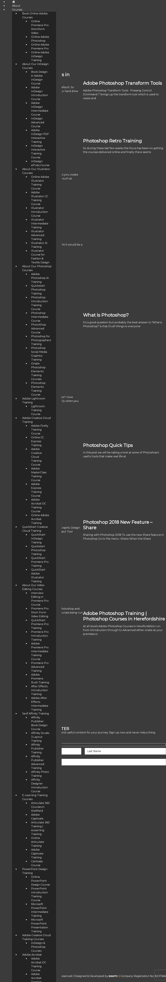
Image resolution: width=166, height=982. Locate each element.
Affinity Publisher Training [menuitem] (37, 748)
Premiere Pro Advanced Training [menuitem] (40, 666)
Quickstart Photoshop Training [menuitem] (38, 289)
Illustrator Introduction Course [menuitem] (39, 211)
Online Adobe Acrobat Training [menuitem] (40, 519)
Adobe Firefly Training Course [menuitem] (39, 429)
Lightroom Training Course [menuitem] (38, 410)
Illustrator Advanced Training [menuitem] (37, 235)
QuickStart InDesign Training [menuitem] (38, 538)
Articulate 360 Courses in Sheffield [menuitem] (40, 806)
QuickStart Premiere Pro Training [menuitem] (40, 561)
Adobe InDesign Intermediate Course (24, 890)
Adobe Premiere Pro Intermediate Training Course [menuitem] (40, 651)
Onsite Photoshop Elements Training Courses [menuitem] (38, 371)
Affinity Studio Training (15, 906)
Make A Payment (11, 850)
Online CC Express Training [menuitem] (37, 441)
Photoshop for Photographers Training (25, 882)
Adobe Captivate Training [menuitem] (37, 853)
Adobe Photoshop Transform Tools (122, 83)
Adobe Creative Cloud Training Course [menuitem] (36, 457)
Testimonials (8, 809)
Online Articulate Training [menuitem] (37, 841)
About (4, 817)
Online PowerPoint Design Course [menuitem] (40, 880)
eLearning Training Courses (17, 826)
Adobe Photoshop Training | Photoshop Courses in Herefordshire (124, 616)
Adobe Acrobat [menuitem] (32, 954)
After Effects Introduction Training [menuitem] (39, 690)
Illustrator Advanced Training (19, 874)
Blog (3, 842)
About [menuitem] (16, 5)
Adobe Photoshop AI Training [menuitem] (40, 278)
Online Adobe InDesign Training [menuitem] (40, 56)
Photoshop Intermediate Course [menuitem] (39, 316)
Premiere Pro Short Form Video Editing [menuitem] (40, 612)
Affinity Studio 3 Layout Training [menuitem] (40, 736)
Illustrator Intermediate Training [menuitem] (39, 223)
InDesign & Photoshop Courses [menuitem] (38, 946)
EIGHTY (114, 976)
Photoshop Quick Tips (108, 445)
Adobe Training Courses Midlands (21, 801)
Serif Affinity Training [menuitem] (35, 713)
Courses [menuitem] (17, 9)
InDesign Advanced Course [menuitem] (37, 122)
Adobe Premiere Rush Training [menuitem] (40, 678)
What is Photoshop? (106, 315)
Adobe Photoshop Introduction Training (26, 898)
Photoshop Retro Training (112, 141)
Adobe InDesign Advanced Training (23, 866)
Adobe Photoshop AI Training (19, 914)
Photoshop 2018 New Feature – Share (117, 524)
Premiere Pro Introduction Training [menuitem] (40, 635)
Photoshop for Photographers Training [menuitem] (41, 340)
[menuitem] (13, 1)
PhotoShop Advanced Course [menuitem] (38, 328)
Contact (5, 834)
